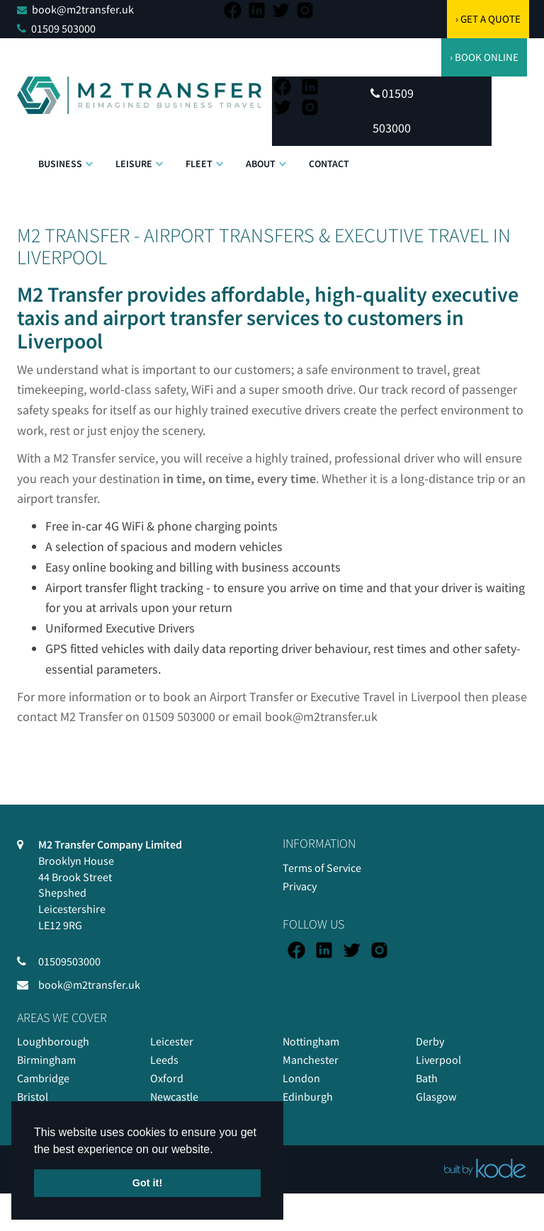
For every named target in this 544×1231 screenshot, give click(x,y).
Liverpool (438, 1060)
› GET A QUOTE (488, 18)
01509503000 (69, 961)
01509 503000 (63, 28)
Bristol (32, 1096)
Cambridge (43, 1078)
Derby (430, 1041)
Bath (427, 1078)
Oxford (166, 1078)
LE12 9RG (60, 925)
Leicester (171, 1041)
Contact (329, 163)
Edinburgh (308, 1096)
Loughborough (53, 1041)
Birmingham (46, 1060)
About (261, 163)
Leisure (133, 163)
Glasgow (436, 1096)
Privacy (300, 886)
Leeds (164, 1060)
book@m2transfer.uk (83, 9)
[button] (89, 156)
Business (60, 163)
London (301, 1078)
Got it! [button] (147, 1183)
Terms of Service (322, 868)
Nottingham (311, 1041)
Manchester (311, 1060)
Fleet (199, 163)
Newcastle (174, 1096)
